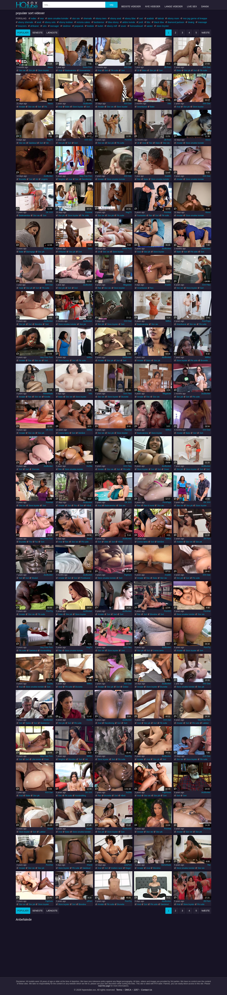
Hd (47, 143)
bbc (148, 22)
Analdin (168, 176)
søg (111, 4)
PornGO (167, 611)
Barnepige (30, 252)
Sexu (90, 248)
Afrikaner (62, 252)
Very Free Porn (85, 176)
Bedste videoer (131, 4)
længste (52, 32)
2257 (136, 990)
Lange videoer (174, 4)
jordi (141, 22)
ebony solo (50, 22)
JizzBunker (87, 103)
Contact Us (146, 990)
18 (138, 70)
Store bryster (43, 70)
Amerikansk (142, 107)
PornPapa (206, 321)
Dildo (106, 542)
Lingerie (44, 179)
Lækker (205, 723)
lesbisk (90, 26)
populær (23, 32)
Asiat (21, 288)
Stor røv (22, 70)
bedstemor (99, 22)
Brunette (22, 179)
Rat (208, 865)
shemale (87, 18)
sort (141, 18)
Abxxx (50, 67)
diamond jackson (176, 22)
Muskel (35, 578)
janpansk (79, 26)
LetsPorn (128, 865)
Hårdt (88, 505)
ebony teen (101, 18)
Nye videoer (152, 4)
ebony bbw (130, 18)
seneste (37, 32)
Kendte (47, 397)
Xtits (169, 103)
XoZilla (89, 466)
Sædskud (33, 143)
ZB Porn (167, 67)
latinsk (161, 18)
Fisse (46, 759)
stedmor (67, 26)
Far (36, 542)
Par (75, 505)
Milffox (168, 321)
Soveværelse (84, 70)
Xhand (89, 539)
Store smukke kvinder (195, 143)
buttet (100, 26)
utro (45, 26)
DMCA (128, 990)
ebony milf (112, 26)
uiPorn (89, 901)
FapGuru (128, 575)
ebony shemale (25, 22)
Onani (166, 469)
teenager (54, 26)
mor (42, 18)
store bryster (163, 26)
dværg (191, 22)
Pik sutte (114, 70)
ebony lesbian (66, 22)
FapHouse (166, 792)
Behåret (81, 433)
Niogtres (61, 179)
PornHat (128, 140)
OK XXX (49, 212)
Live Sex (192, 4)
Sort (106, 70)
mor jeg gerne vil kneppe (195, 18)
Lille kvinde (36, 759)
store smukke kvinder (58, 18)
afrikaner (34, 26)
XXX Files (206, 285)
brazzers (22, 26)
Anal (60, 70)
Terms (119, 990)
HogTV (50, 140)
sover (123, 26)
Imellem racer (116, 868)
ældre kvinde (128, 22)
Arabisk (180, 542)
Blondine (38, 324)
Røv (150, 143)
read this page (104, 986)
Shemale (35, 469)
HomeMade (48, 394)
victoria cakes (83, 22)
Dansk (205, 4)
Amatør (22, 107)
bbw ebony (113, 22)
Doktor (125, 687)
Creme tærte (63, 433)
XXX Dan (128, 67)
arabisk (150, 18)
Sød (115, 614)
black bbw (159, 22)
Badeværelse (70, 70)
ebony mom (173, 18)
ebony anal (115, 18)
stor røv (76, 18)
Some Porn (87, 67)
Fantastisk (141, 215)
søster (150, 26)
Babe (144, 70)
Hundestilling (45, 650)
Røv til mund (149, 505)
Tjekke (28, 723)
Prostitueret (85, 578)
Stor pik (32, 70)
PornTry (49, 611)
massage (202, 22)
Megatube (127, 285)
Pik (45, 107)
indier (33, 18)
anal (39, 22)
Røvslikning (86, 179)
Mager (128, 868)
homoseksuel (136, 26)
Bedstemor (44, 723)
